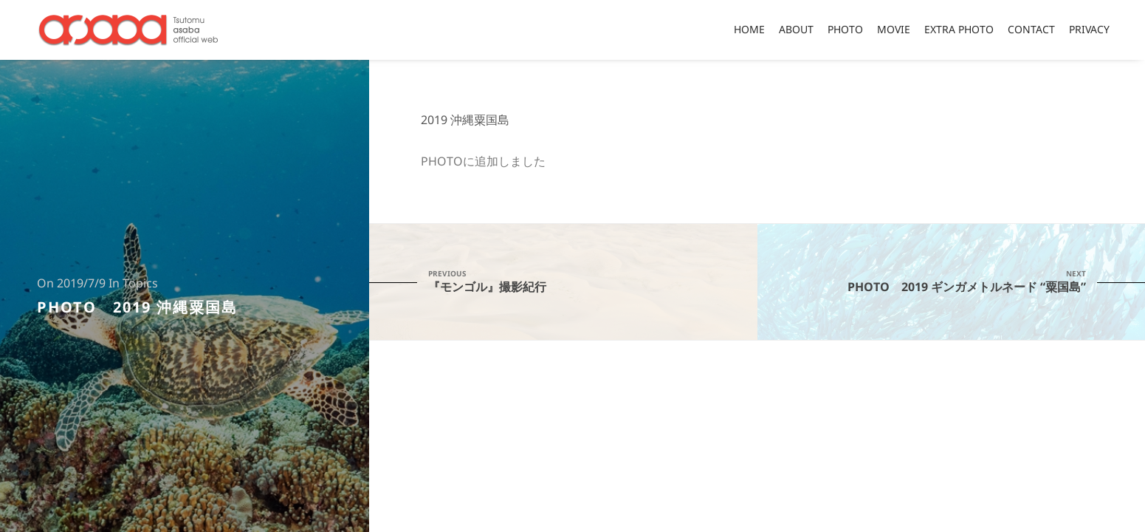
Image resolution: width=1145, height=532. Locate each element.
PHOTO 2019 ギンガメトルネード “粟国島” (951, 281)
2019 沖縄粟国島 (465, 120)
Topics (140, 283)
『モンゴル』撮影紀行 (563, 281)
